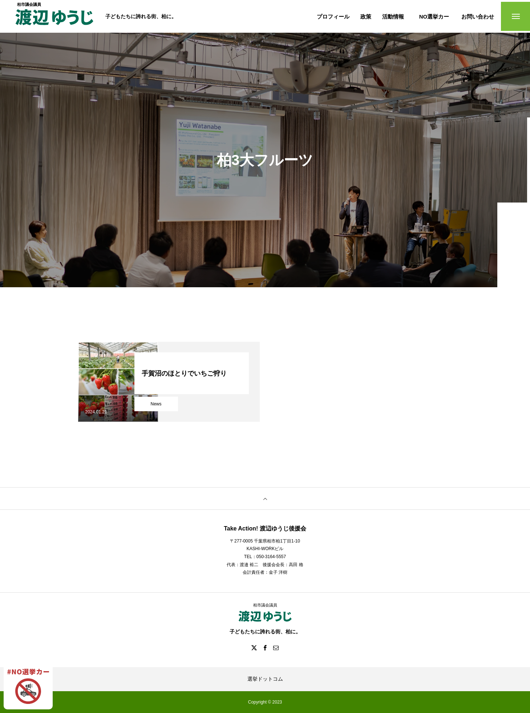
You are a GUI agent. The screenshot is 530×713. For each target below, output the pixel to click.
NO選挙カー (434, 16)
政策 (365, 16)
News (155, 403)
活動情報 (393, 16)
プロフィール (333, 16)
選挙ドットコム (265, 679)
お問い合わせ (477, 16)
